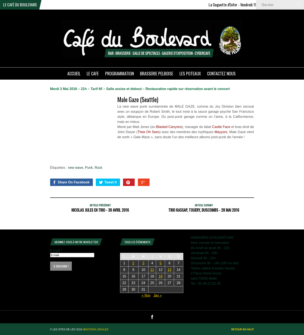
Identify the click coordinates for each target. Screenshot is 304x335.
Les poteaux (190, 73)
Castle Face (221, 127)
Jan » (157, 295)
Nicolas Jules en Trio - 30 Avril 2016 (100, 210)
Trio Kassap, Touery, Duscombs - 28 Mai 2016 (203, 210)
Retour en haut (242, 329)
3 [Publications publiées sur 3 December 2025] (143, 263)
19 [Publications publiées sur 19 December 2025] (161, 276)
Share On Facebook (71, 182)
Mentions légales (95, 329)
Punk (89, 167)
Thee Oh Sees (148, 132)
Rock (98, 167)
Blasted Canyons (169, 127)
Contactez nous (221, 73)
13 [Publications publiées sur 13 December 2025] (169, 270)
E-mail (56, 250)
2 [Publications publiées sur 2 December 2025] (133, 263)
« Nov (146, 295)
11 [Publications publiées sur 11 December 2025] (152, 270)
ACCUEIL (74, 73)
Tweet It (108, 182)
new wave (75, 167)
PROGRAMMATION (119, 73)
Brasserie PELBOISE (156, 73)
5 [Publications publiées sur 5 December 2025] (160, 263)
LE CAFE (93, 73)
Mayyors (221, 132)
